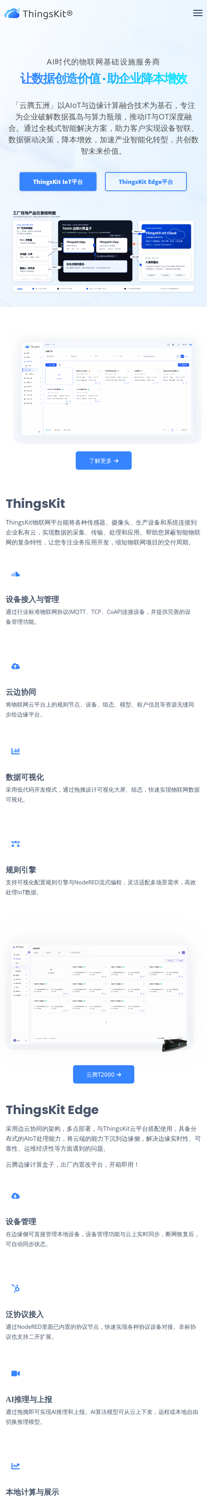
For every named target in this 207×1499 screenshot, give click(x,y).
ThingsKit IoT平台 (58, 182)
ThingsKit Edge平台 (146, 182)
